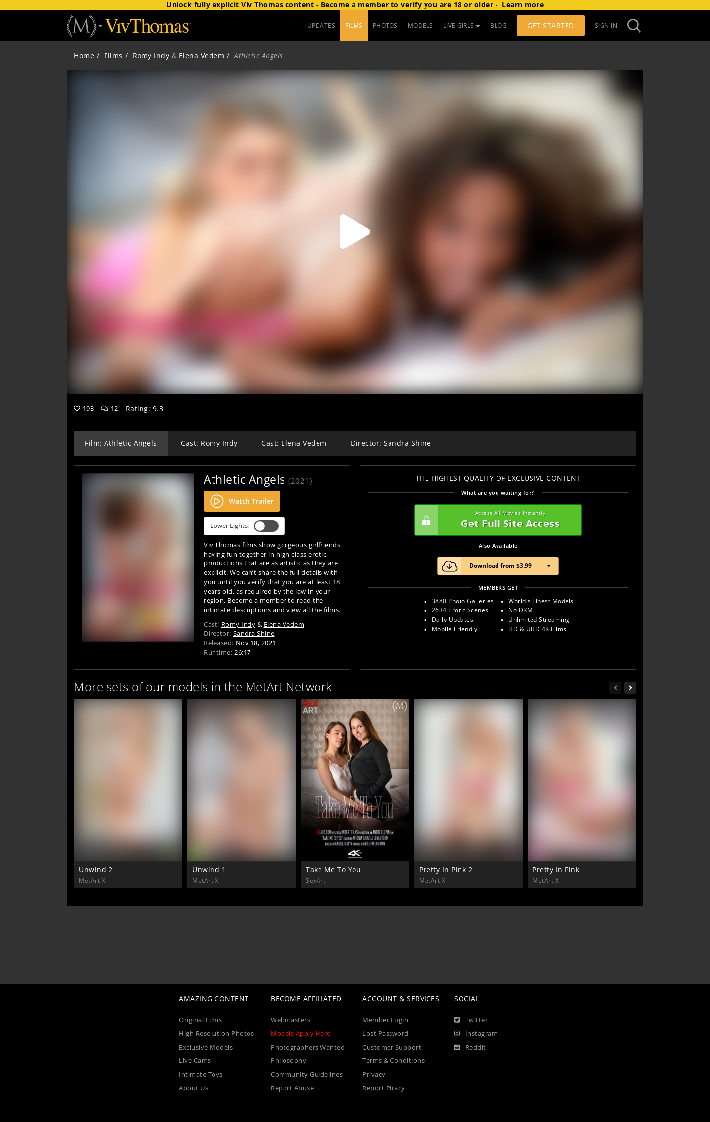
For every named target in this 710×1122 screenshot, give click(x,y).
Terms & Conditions (393, 1060)
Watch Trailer (242, 501)
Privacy (374, 1074)
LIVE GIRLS (462, 25)
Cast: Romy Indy (209, 443)
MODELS (420, 25)
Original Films (200, 1020)
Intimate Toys (201, 1074)
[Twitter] (471, 1020)
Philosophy (288, 1060)
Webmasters (290, 1020)
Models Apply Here (301, 1033)
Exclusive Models (206, 1047)
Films (113, 55)
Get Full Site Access (495, 520)
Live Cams (195, 1060)
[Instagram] (475, 1033)
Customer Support (391, 1047)
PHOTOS (385, 25)
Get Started (550, 25)
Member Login (385, 1020)
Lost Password (385, 1033)
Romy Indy (151, 55)
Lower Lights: (244, 526)
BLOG (498, 25)
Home (84, 55)
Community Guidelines (307, 1074)
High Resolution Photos (216, 1033)
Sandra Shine (254, 633)
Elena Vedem (202, 55)
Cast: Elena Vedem (294, 443)
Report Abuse (292, 1088)
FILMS (354, 25)
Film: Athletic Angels (121, 443)
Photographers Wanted (308, 1047)
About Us (193, 1088)
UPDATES (321, 25)
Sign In (606, 25)
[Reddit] (470, 1047)
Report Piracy (383, 1088)
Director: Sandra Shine (391, 443)
